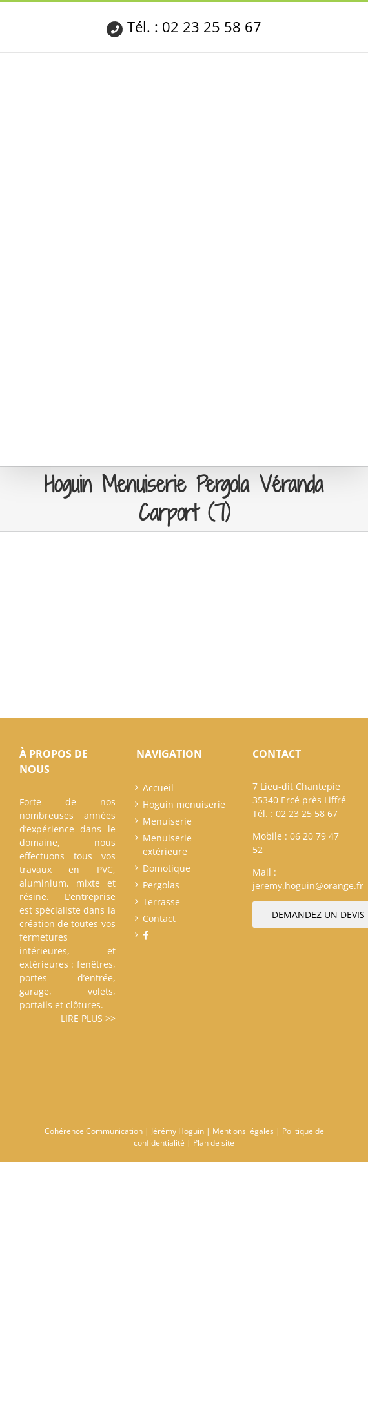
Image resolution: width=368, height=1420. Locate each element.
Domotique (166, 868)
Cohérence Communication (94, 1131)
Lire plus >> (88, 1018)
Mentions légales (243, 1131)
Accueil (158, 788)
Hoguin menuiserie (184, 804)
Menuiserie (167, 821)
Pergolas (161, 885)
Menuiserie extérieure (167, 845)
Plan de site (213, 1142)
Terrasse (161, 902)
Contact (159, 918)
